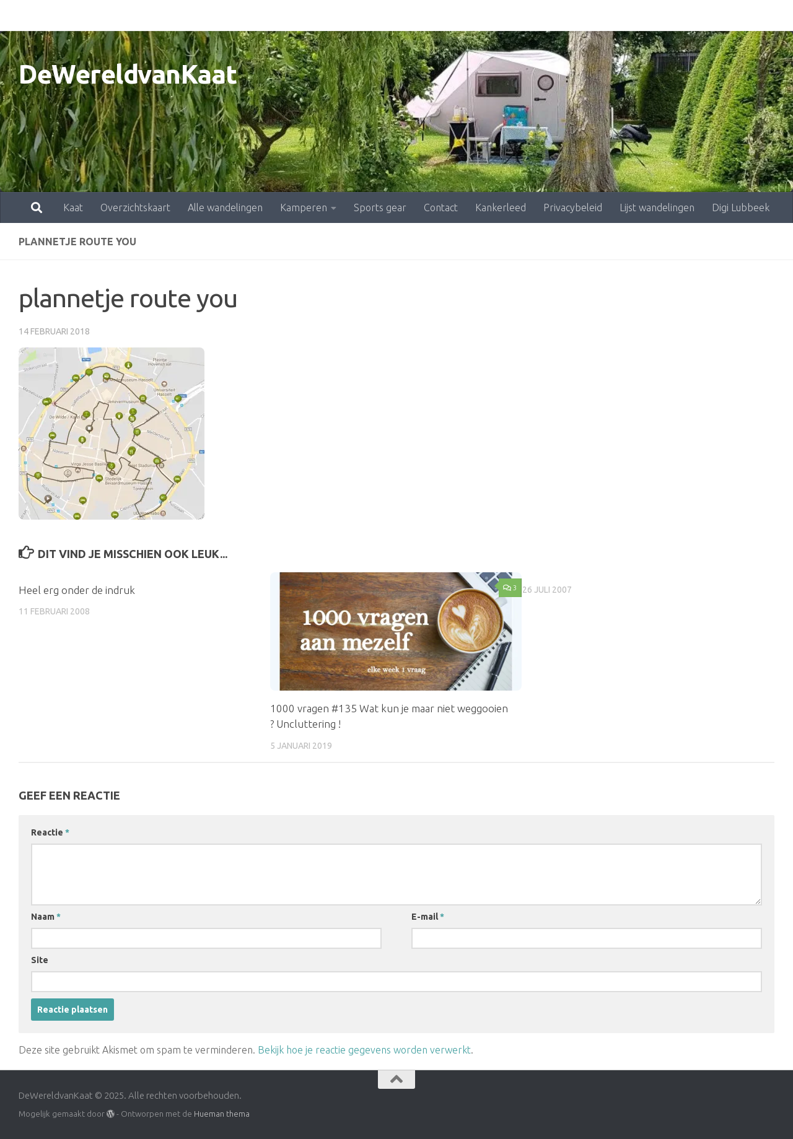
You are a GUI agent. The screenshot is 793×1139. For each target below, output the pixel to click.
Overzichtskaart (81, 15)
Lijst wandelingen (602, 15)
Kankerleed (446, 15)
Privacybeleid (518, 15)
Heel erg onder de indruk (77, 590)
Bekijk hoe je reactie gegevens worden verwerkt (364, 1049)
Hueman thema (222, 1113)
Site (39, 960)
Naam (46, 917)
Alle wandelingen (170, 15)
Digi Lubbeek (686, 15)
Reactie (50, 832)
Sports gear (325, 15)
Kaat (18, 15)
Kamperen (249, 15)
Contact (386, 15)
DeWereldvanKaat (128, 74)
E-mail (427, 917)
